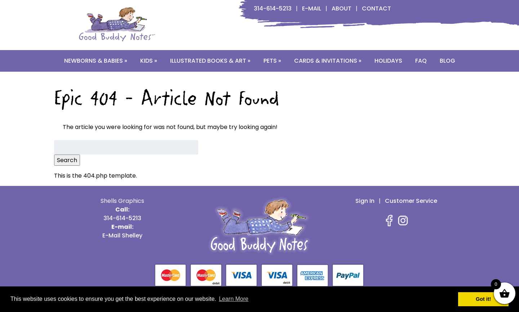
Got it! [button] (483, 299)
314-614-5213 (273, 8)
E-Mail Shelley (122, 235)
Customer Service (411, 201)
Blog (447, 61)
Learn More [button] (233, 299)
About (341, 8)
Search (67, 160)
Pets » (272, 61)
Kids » (148, 61)
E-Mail (311, 8)
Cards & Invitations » (327, 61)
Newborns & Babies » (95, 61)
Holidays (388, 61)
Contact (376, 8)
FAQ (421, 61)
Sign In (364, 201)
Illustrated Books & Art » (210, 61)
